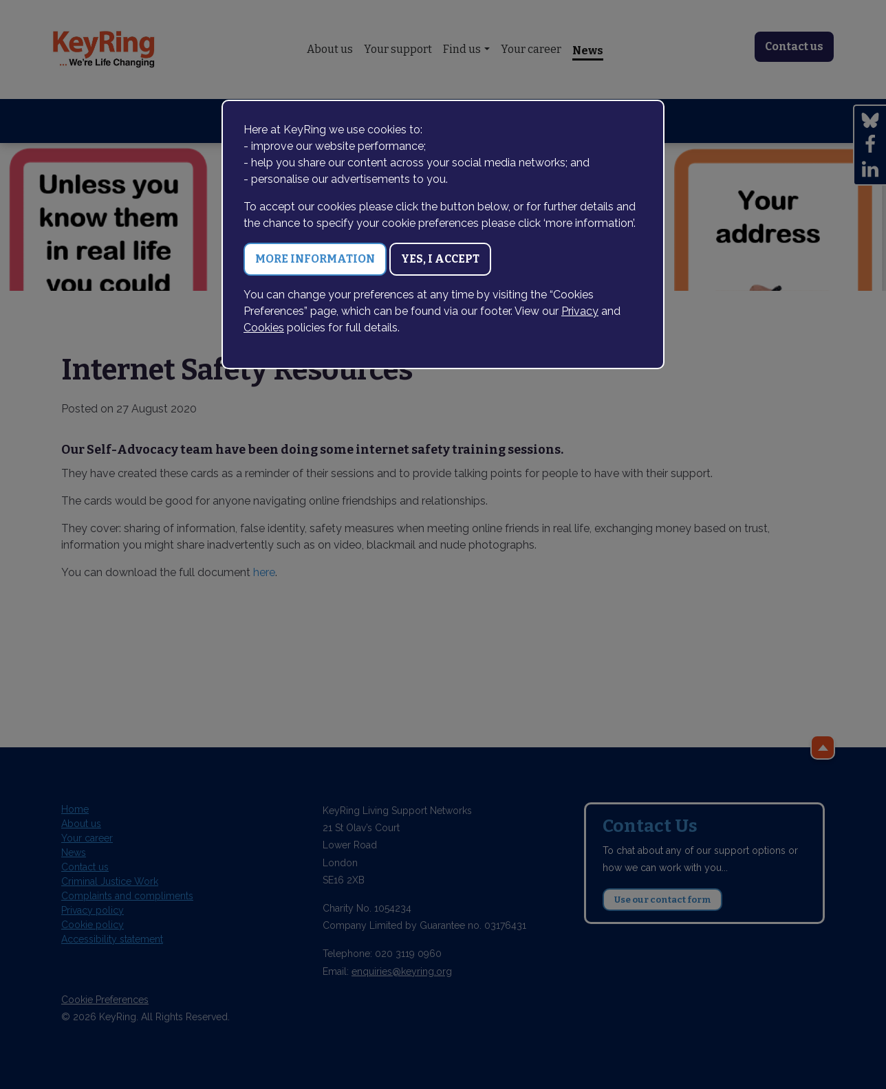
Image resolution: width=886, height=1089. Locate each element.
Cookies (264, 327)
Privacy (579, 311)
